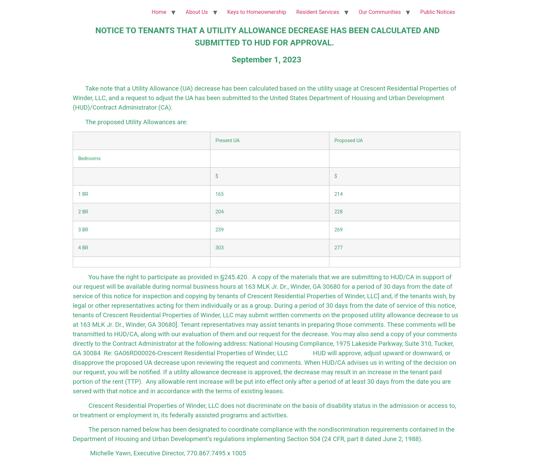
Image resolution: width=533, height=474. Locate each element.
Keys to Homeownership (256, 12)
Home (159, 12)
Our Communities (380, 12)
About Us (197, 12)
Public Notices (437, 12)
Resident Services (317, 12)
